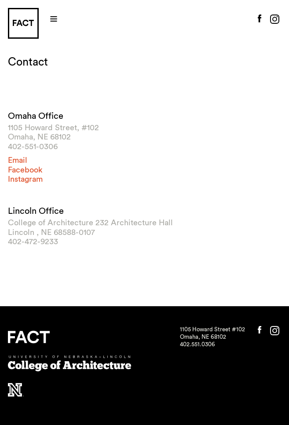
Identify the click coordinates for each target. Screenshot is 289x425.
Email (17, 160)
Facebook (25, 170)
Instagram (25, 179)
